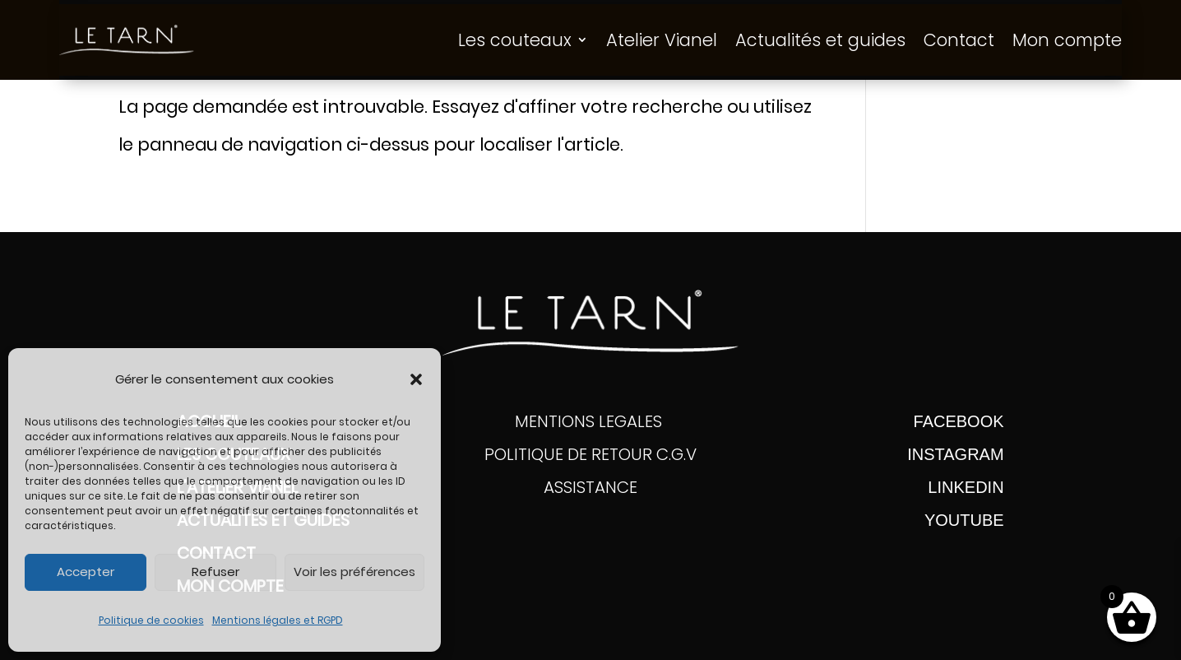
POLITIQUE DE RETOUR (570, 454)
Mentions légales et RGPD (277, 620)
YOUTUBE (964, 520)
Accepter (85, 571)
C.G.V (676, 454)
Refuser (215, 571)
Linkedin (965, 487)
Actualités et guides (820, 40)
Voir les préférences (354, 571)
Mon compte (1067, 40)
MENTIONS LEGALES (590, 421)
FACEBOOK (959, 421)
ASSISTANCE (590, 487)
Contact (959, 40)
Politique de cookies (151, 620)
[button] (416, 379)
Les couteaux (515, 40)
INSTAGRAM (955, 454)
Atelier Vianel (661, 40)
